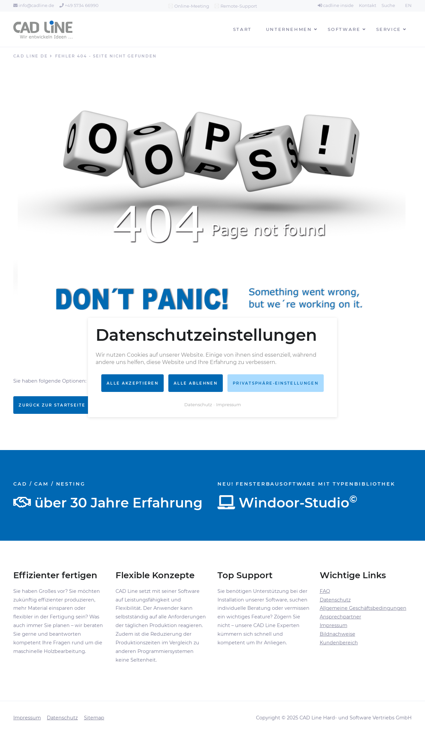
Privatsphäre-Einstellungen (275, 383)
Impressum (333, 625)
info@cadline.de (33, 5)
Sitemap (94, 718)
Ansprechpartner (340, 617)
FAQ (325, 591)
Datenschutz (335, 600)
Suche (388, 5)
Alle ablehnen (195, 383)
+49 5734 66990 (79, 5)
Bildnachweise (337, 634)
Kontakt (367, 5)
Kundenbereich (339, 643)
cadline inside (336, 5)
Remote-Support (238, 6)
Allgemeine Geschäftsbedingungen (363, 608)
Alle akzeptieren (132, 383)
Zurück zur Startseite (52, 405)
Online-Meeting (191, 6)
